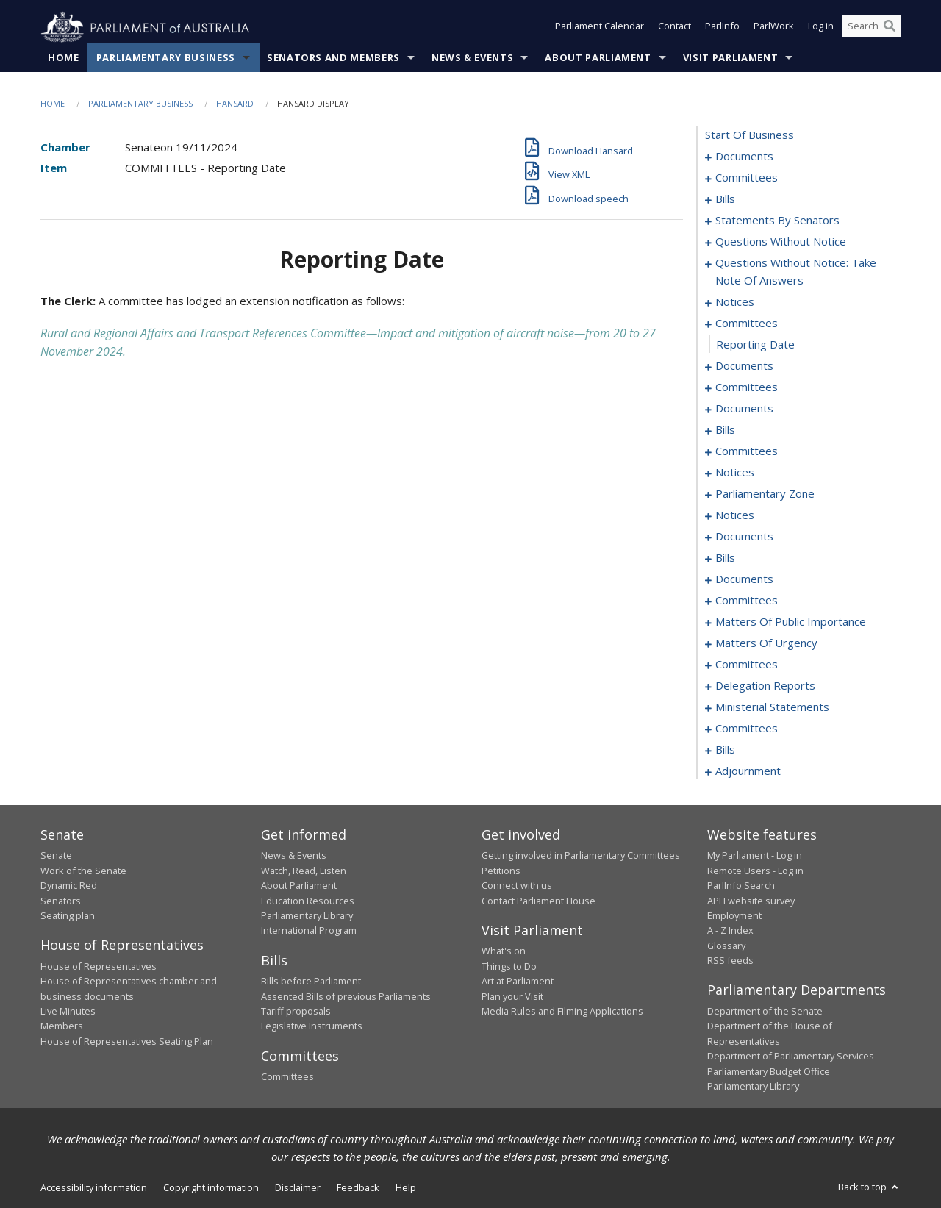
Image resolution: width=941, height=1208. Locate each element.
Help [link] (406, 1188)
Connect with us (517, 886)
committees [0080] (746, 387)
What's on (504, 951)
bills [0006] (725, 199)
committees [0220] (746, 728)
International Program (309, 930)
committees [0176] (746, 664)
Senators (60, 900)
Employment (734, 916)
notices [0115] (734, 472)
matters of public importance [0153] (790, 622)
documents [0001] (744, 156)
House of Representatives (98, 966)
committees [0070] (746, 323)
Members (61, 1026)
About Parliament (598, 58)
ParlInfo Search (741, 886)
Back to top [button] (869, 1187)
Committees (287, 1077)
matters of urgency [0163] (766, 643)
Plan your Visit (512, 996)
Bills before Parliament (311, 981)
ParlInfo (722, 28)
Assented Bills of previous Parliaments (346, 996)
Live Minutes (68, 1011)
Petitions (501, 870)
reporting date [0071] (755, 344)
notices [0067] (734, 302)
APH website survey (751, 900)
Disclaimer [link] (298, 1188)
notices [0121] (734, 515)
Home (63, 58)
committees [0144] (746, 600)
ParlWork (774, 28)
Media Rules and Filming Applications (562, 1011)
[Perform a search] (890, 28)
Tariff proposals (296, 1011)
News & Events (472, 58)
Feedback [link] (358, 1188)
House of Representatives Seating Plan (126, 1041)
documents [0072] (744, 366)
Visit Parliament (730, 58)
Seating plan (67, 916)
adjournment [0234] (748, 771)
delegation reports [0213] (765, 686)
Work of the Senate (83, 870)
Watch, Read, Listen (303, 870)
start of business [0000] (749, 135)
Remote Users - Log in (755, 870)
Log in (821, 28)
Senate (56, 855)
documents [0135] (744, 579)
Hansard (235, 104)
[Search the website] (871, 28)
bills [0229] (725, 750)
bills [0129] (725, 558)
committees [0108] (746, 451)
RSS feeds (730, 961)
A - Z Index (730, 930)
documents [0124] (744, 536)
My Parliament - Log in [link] (754, 855)
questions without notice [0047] (780, 242)
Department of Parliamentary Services (790, 1056)
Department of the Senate (765, 1011)
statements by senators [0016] (777, 220)
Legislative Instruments (311, 1026)
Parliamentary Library (307, 916)
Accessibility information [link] (93, 1188)
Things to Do (509, 966)
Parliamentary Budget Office (768, 1071)
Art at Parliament (518, 981)
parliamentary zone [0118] (765, 494)
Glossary (726, 945)
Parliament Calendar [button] (599, 28)
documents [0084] (744, 408)
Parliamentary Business (165, 58)
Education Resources (307, 900)
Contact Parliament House (538, 900)
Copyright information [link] (211, 1188)
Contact (674, 28)
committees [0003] (746, 178)
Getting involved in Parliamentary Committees (581, 855)
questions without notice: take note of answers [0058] (795, 272)
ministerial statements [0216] (772, 707)
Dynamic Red (68, 886)
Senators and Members (333, 58)
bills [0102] (725, 430)
